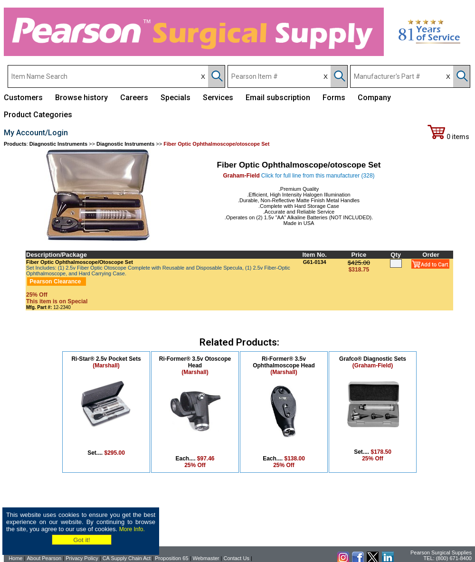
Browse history (81, 97)
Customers (23, 97)
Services (218, 97)
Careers (134, 97)
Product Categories (38, 114)
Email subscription (278, 97)
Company (374, 97)
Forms (334, 97)
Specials (175, 97)
